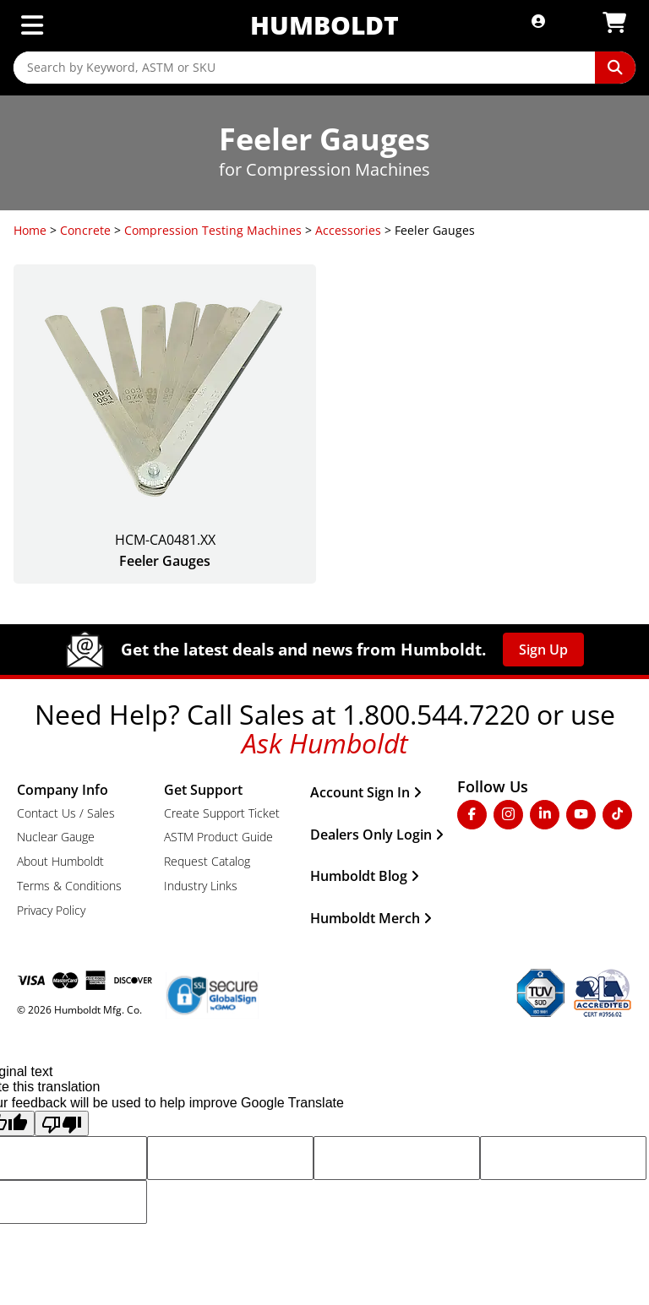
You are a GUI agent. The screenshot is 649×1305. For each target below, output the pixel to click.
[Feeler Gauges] (165, 424)
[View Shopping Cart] (614, 23)
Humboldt (324, 25)
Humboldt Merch (371, 918)
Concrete (85, 230)
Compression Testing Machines (213, 230)
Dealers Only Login (377, 834)
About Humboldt (60, 861)
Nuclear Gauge (56, 837)
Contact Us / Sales (66, 813)
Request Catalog (207, 861)
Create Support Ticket (222, 813)
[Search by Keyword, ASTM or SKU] (304, 68)
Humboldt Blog (364, 876)
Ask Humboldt (325, 743)
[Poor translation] (62, 1123)
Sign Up (543, 649)
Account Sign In (366, 792)
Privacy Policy (51, 910)
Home (30, 230)
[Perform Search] (615, 68)
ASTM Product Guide (218, 837)
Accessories (348, 230)
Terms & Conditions (69, 886)
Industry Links (200, 886)
